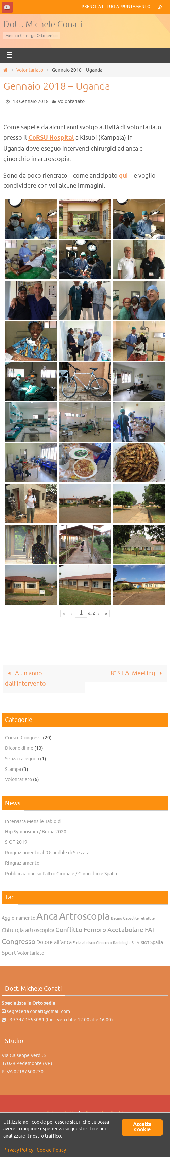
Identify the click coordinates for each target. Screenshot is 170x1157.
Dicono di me (19, 748)
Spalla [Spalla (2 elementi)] (156, 942)
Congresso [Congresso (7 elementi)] (18, 941)
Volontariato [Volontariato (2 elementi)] (30, 953)
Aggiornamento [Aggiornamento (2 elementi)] (18, 918)
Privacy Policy (18, 1150)
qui (123, 175)
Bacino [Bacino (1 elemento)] (116, 918)
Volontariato (29, 70)
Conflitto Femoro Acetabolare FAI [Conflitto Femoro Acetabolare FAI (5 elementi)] (104, 930)
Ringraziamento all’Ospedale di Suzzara (47, 853)
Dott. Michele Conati (42, 24)
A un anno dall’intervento (25, 679)
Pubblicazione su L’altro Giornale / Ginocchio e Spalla (61, 874)
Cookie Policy (51, 1150)
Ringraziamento (22, 863)
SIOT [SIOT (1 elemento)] (145, 943)
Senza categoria (22, 759)
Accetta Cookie (142, 1127)
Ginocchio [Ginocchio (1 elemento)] (104, 943)
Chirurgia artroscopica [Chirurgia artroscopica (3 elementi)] (28, 930)
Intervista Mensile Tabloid (33, 821)
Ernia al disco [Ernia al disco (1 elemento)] (84, 943)
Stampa (13, 769)
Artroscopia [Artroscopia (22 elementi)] (84, 916)
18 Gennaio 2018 (31, 101)
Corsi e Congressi (23, 738)
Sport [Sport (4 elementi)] (9, 952)
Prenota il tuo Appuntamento (116, 7)
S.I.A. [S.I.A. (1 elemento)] (136, 943)
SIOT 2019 (16, 842)
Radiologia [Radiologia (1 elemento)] (122, 943)
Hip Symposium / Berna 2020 (35, 832)
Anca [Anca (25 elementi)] (47, 916)
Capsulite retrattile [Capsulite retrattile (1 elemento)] (139, 918)
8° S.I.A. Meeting (138, 673)
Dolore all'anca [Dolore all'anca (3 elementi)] (54, 942)
